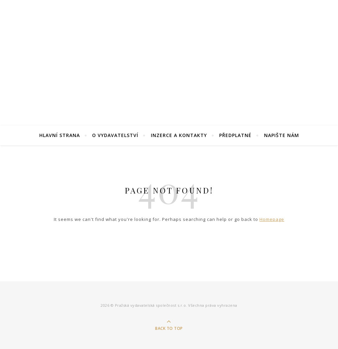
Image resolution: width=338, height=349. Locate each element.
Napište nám (281, 135)
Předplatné (235, 135)
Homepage (271, 219)
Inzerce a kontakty (179, 135)
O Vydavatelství (115, 135)
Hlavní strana (59, 135)
